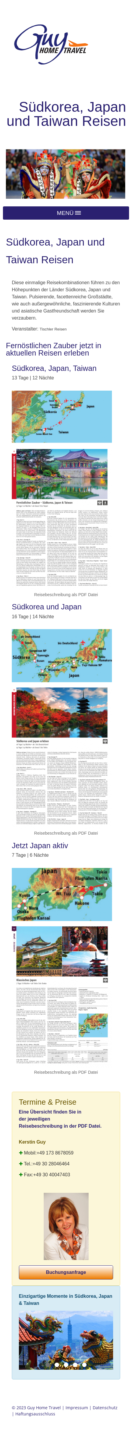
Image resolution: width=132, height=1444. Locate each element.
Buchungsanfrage (66, 1272)
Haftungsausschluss (35, 1414)
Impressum (77, 1407)
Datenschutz (105, 1407)
